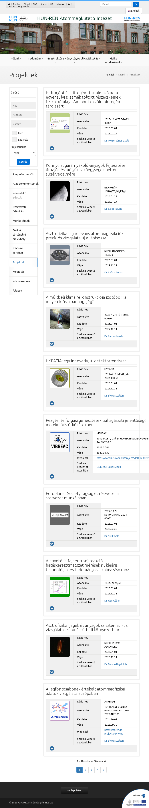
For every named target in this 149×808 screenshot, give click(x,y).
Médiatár (18, 271)
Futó (20, 133)
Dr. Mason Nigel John (116, 664)
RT (51, 4)
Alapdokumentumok (23, 183)
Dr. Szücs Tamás (113, 272)
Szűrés (23, 161)
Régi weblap (24, 6)
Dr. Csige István (113, 208)
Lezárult (23, 139)
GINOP (11, 6)
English (134, 10)
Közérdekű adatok (19, 195)
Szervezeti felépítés (19, 209)
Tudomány (35, 58)
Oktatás (94, 58)
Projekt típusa (18, 147)
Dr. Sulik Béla (111, 536)
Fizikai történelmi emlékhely (19, 234)
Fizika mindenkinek (113, 60)
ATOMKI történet (18, 250)
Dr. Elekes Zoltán (114, 395)
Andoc (44, 4)
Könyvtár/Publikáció (74, 60)
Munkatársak (21, 220)
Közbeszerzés (21, 281)
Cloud (27, 4)
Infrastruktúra (55, 60)
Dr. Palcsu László (114, 336)
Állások (17, 290)
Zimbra (17, 4)
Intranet (61, 4)
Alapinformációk (23, 174)
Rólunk (16, 58)
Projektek (19, 262)
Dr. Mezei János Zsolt (116, 140)
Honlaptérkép (74, 790)
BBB (35, 4)
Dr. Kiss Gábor (112, 600)
